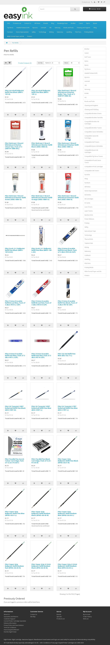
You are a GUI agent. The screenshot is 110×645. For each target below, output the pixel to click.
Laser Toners (89, 211)
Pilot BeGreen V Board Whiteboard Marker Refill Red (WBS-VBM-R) (68, 197)
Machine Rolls (89, 215)
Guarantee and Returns (11, 617)
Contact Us (27, 23)
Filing (95, 28)
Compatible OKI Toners (92, 171)
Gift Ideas (37, 23)
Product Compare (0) (24, 63)
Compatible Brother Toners (93, 128)
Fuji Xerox (10, 28)
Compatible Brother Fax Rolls (94, 117)
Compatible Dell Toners (92, 142)
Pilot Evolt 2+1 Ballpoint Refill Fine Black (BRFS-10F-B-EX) (15, 250)
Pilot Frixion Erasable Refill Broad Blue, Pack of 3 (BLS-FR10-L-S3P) (15, 303)
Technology (42, 32)
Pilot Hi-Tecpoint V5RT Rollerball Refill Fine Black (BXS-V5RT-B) (15, 408)
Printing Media (88, 32)
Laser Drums (88, 207)
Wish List (85, 619)
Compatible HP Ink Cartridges (94, 167)
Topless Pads (89, 243)
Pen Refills (15, 43)
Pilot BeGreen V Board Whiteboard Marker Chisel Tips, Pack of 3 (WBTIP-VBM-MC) (14, 146)
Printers (29, 36)
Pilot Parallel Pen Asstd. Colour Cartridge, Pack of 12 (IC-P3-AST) (14, 461)
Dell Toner (88, 57)
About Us (7, 614)
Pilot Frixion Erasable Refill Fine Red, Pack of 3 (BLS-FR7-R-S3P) (41, 355)
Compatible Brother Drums (93, 113)
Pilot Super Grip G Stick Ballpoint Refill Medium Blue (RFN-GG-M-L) (67, 566)
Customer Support (9, 619)
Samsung (57, 28)
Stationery (60, 32)
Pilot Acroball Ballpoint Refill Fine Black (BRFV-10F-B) (14, 92)
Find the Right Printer (10, 632)
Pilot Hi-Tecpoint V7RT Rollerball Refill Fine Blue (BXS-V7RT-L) (67, 408)
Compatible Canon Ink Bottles (94, 132)
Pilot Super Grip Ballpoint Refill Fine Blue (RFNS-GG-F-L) (14, 513)
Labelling (69, 32)
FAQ (8, 23)
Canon (81, 23)
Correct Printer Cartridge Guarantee (15, 621)
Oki (50, 28)
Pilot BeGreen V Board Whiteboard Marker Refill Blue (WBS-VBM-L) (68, 145)
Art (85, 97)
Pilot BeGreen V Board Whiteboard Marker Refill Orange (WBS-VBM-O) (41, 197)
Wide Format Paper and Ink (15, 36)
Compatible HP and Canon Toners (93, 161)
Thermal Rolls (89, 239)
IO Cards (87, 203)
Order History (87, 617)
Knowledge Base (62, 23)
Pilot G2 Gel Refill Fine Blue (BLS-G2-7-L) (66, 355)
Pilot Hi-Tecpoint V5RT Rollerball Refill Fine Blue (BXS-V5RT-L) (41, 408)
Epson (95, 23)
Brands (45, 23)
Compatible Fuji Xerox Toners (94, 156)
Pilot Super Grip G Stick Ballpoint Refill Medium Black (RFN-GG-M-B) (41, 566)
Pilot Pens (78, 32)
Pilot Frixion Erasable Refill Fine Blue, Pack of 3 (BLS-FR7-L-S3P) (15, 355)
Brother (73, 23)
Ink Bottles (88, 195)
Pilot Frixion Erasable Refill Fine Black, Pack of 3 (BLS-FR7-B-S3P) (67, 303)
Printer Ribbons (89, 219)
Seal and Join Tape (90, 231)
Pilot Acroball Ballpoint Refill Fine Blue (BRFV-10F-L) (40, 92)
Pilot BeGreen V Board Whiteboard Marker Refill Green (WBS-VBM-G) (15, 197)
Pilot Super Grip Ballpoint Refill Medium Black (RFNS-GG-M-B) (40, 513)
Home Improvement (22, 32)
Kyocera (35, 28)
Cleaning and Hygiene (83, 28)
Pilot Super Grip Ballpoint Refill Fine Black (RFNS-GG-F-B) (68, 461)
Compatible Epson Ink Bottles (94, 146)
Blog (52, 23)
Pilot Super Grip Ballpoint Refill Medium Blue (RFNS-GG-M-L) (67, 513)
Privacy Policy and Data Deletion (14, 625)
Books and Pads (68, 28)
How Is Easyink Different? (11, 630)
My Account (86, 614)
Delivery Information (10, 623)
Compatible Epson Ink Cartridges (91, 151)
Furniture (10, 32)
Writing (51, 32)
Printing (87, 223)
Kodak (86, 93)
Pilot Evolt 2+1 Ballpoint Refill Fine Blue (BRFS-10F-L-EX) (41, 250)
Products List (86, 2)
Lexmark (43, 28)
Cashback (88, 255)
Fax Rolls (87, 175)
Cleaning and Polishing (91, 109)
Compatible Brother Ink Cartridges (92, 123)
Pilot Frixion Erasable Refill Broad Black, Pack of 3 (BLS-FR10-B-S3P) (67, 250)
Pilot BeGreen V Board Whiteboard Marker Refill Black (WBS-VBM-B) (41, 145)
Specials (59, 617)
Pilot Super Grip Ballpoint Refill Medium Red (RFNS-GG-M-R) (14, 566)
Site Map (33, 617)
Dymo (88, 23)
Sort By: (40, 63)
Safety (34, 32)
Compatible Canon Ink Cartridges (91, 137)
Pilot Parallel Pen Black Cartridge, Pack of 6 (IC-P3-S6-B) (41, 461)
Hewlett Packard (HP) (22, 28)
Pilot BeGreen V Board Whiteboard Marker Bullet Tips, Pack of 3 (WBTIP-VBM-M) (67, 93)
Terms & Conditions (10, 627)
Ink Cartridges (89, 199)
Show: (66, 63)
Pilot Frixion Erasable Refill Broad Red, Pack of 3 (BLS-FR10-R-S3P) (41, 303)
